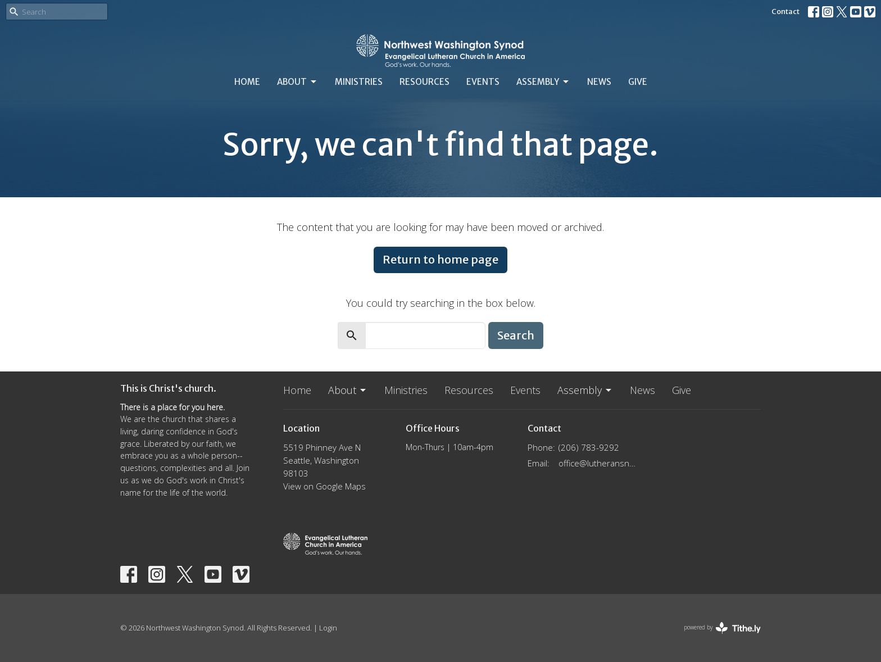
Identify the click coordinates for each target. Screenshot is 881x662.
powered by (722, 628)
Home (247, 81)
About (297, 82)
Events (482, 81)
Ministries (359, 81)
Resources (424, 81)
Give (637, 81)
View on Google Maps (324, 486)
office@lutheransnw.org (598, 463)
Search (515, 335)
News (599, 81)
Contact (785, 11)
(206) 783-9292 (588, 447)
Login (328, 628)
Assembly (543, 82)
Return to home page (440, 259)
